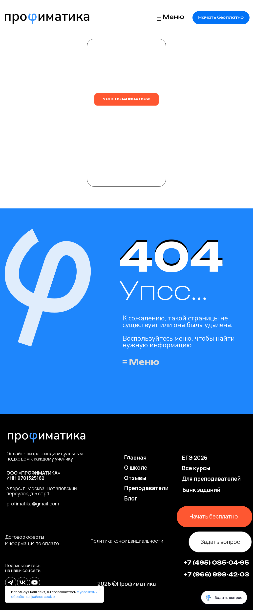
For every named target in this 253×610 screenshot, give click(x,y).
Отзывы (135, 478)
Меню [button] (173, 17)
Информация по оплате (32, 543)
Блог (130, 498)
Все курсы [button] (196, 468)
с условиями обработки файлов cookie (54, 594)
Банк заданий (201, 490)
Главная (135, 457)
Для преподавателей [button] (211, 478)
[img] (47, 19)
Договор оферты (24, 537)
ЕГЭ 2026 (194, 458)
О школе (135, 467)
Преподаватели (146, 488)
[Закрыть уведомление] (100, 589)
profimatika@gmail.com (32, 503)
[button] (220, 17)
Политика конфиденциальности (126, 541)
